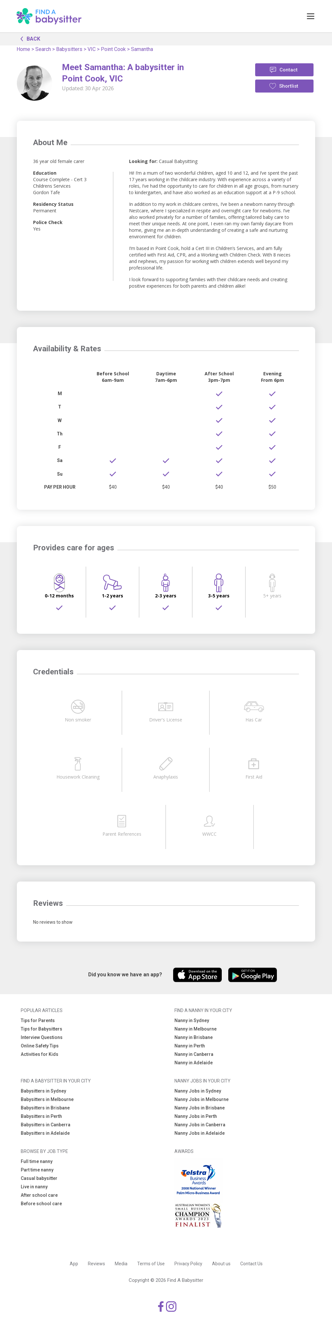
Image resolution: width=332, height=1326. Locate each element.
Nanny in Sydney (191, 1020)
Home (23, 49)
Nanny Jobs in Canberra (199, 1124)
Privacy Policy (188, 1263)
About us (221, 1263)
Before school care (41, 1203)
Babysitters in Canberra (45, 1124)
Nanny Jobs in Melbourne (201, 1099)
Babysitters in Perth (41, 1116)
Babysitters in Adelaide (45, 1133)
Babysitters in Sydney (43, 1091)
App (74, 1263)
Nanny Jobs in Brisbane (199, 1107)
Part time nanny (37, 1169)
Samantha (142, 49)
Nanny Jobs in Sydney (197, 1091)
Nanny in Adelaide (193, 1062)
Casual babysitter (39, 1178)
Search (43, 49)
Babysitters (69, 49)
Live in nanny (34, 1186)
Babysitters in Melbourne (47, 1099)
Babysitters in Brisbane (45, 1107)
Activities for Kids (39, 1054)
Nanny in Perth (189, 1045)
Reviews (96, 1263)
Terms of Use (151, 1263)
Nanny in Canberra (193, 1054)
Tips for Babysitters (41, 1029)
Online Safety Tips (40, 1045)
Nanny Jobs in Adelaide (199, 1133)
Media (121, 1263)
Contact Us (251, 1263)
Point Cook (113, 49)
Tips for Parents (38, 1020)
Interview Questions (42, 1037)
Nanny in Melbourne (195, 1029)
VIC (92, 49)
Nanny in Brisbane (193, 1037)
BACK (28, 38)
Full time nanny (37, 1161)
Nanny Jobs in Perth (195, 1116)
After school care (39, 1195)
